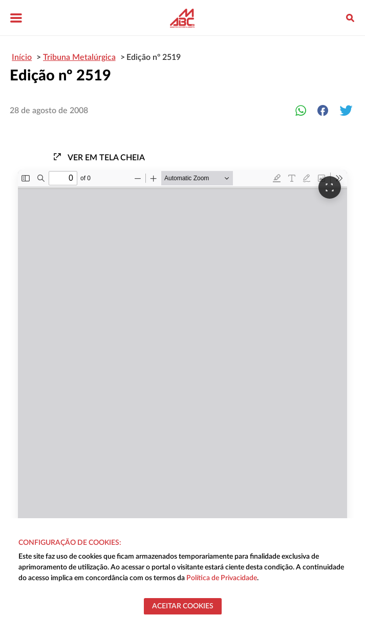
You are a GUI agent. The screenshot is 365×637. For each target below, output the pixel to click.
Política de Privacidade (221, 578)
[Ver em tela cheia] (329, 187)
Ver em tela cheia (99, 157)
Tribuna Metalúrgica (79, 57)
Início (22, 57)
